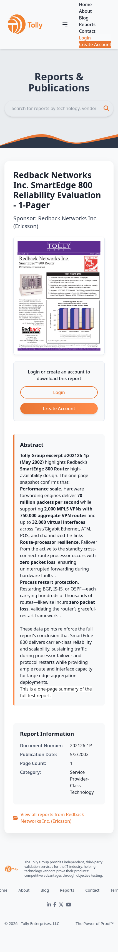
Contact (87, 31)
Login (85, 38)
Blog (83, 18)
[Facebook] (54, 904)
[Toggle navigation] (65, 24)
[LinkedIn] (49, 904)
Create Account (95, 44)
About (85, 11)
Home (85, 4)
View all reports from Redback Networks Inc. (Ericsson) (48, 817)
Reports (87, 24)
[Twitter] (61, 904)
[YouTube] (68, 904)
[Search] (59, 108)
